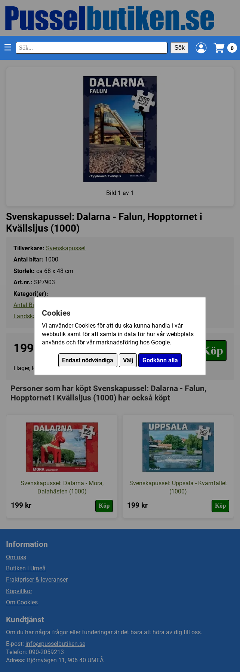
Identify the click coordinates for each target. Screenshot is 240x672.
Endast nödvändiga (87, 360)
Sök (179, 47)
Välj (128, 360)
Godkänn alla (160, 360)
